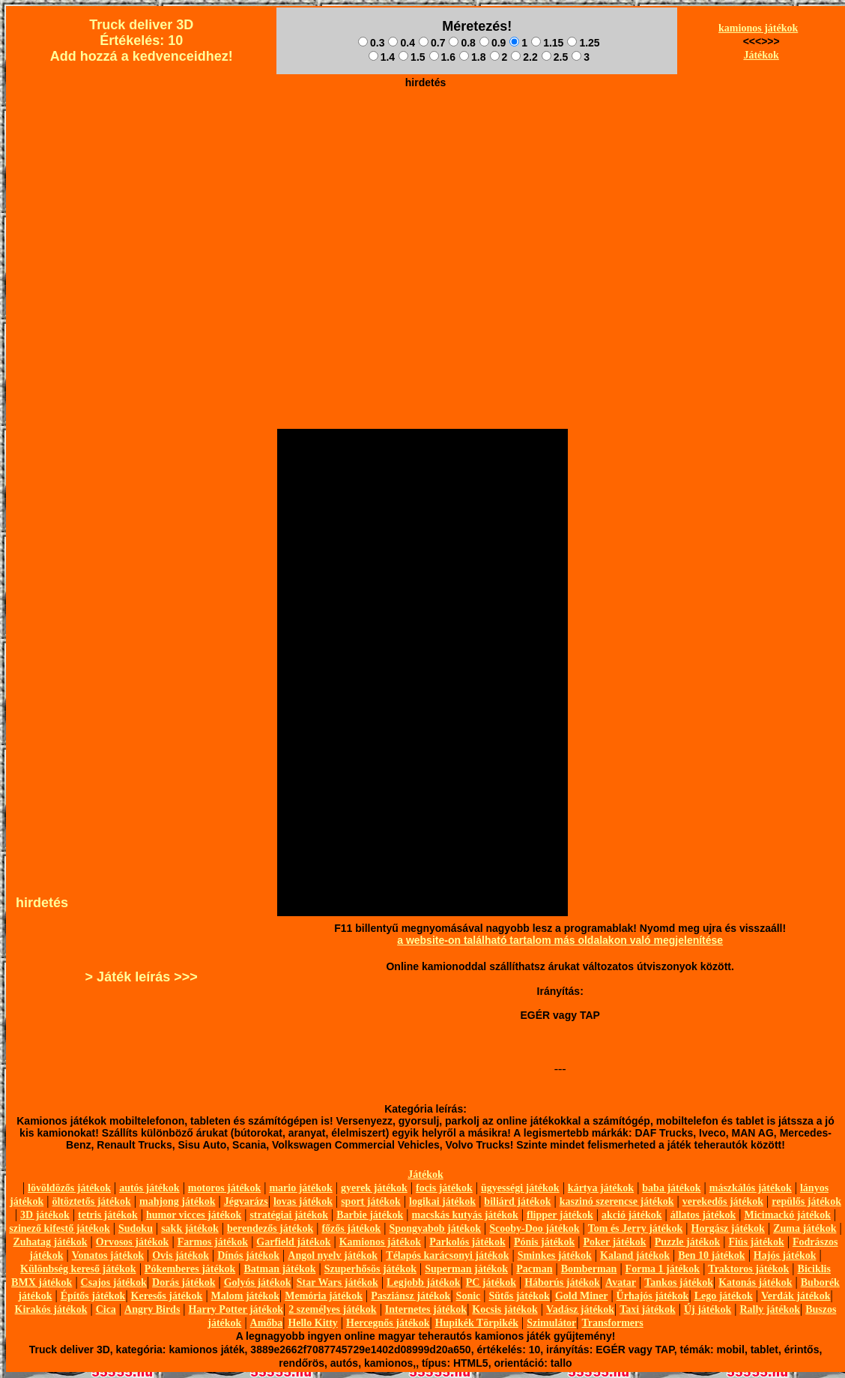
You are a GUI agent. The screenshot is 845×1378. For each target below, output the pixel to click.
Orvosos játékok (132, 1242)
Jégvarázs (246, 1201)
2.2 (524, 57)
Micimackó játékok (787, 1215)
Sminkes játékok (555, 1255)
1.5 (412, 57)
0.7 (432, 43)
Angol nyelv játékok (333, 1255)
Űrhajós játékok (653, 1296)
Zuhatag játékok (50, 1242)
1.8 (472, 57)
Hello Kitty (313, 1323)
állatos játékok (703, 1215)
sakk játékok (190, 1228)
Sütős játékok (518, 1296)
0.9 (492, 43)
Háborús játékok (562, 1282)
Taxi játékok (648, 1309)
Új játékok (707, 1309)
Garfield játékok (293, 1242)
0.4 (401, 43)
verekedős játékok (722, 1201)
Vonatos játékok (108, 1255)
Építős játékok (93, 1296)
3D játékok (45, 1215)
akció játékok (632, 1215)
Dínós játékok (248, 1255)
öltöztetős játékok (91, 1201)
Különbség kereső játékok (78, 1269)
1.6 (442, 57)
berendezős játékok (270, 1228)
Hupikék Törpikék (476, 1323)
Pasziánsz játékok (410, 1296)
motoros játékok (224, 1188)
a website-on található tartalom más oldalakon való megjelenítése (560, 940)
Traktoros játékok (748, 1269)
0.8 (462, 43)
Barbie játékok (369, 1215)
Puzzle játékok (687, 1242)
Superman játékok (466, 1269)
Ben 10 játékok (711, 1255)
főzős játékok (351, 1228)
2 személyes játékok (332, 1309)
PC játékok (491, 1282)
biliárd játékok (517, 1201)
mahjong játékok (177, 1201)
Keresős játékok (167, 1296)
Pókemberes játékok (190, 1269)
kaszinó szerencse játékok (617, 1201)
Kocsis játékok (505, 1309)
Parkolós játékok (467, 1242)
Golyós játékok (257, 1282)
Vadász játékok (580, 1309)
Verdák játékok (795, 1296)
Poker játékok (614, 1242)
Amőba (266, 1323)
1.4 (382, 57)
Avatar (620, 1282)
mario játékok (300, 1188)
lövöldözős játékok (69, 1188)
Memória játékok (324, 1296)
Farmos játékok (213, 1242)
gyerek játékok (374, 1188)
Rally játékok (769, 1309)
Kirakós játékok (51, 1309)
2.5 (555, 57)
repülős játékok (806, 1201)
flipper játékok (560, 1215)
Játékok (760, 55)
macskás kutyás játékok (464, 1215)
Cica (106, 1309)
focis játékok (444, 1188)
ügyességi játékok (520, 1188)
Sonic (468, 1296)
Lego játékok (723, 1296)
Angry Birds (152, 1309)
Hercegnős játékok (387, 1323)
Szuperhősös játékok (370, 1269)
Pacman (534, 1269)
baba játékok (671, 1188)
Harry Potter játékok (236, 1309)
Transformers (612, 1323)
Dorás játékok (183, 1282)
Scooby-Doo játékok (534, 1228)
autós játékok (149, 1188)
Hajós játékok (785, 1255)
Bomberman (589, 1269)
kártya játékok (601, 1188)
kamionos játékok (758, 28)
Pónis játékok (544, 1242)
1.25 (583, 43)
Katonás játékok (755, 1282)
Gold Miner (581, 1296)
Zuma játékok (804, 1228)
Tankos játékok (678, 1282)
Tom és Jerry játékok (635, 1228)
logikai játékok (442, 1201)
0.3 (371, 43)
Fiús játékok (756, 1242)
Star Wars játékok (337, 1282)
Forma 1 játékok (663, 1269)
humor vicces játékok (193, 1215)
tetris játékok (108, 1215)
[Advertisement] (425, 199)
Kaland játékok (635, 1255)
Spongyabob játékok (436, 1228)
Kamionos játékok (380, 1242)
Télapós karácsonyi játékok (447, 1255)
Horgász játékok (728, 1228)
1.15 (547, 43)
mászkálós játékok (750, 1188)
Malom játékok (245, 1296)
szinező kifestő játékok (59, 1228)
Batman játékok (279, 1269)
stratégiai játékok (288, 1215)
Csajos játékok (114, 1282)
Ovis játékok (180, 1255)
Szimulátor (551, 1323)
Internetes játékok (426, 1309)
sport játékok (371, 1201)
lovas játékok (303, 1201)
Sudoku (135, 1228)
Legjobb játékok (423, 1282)
